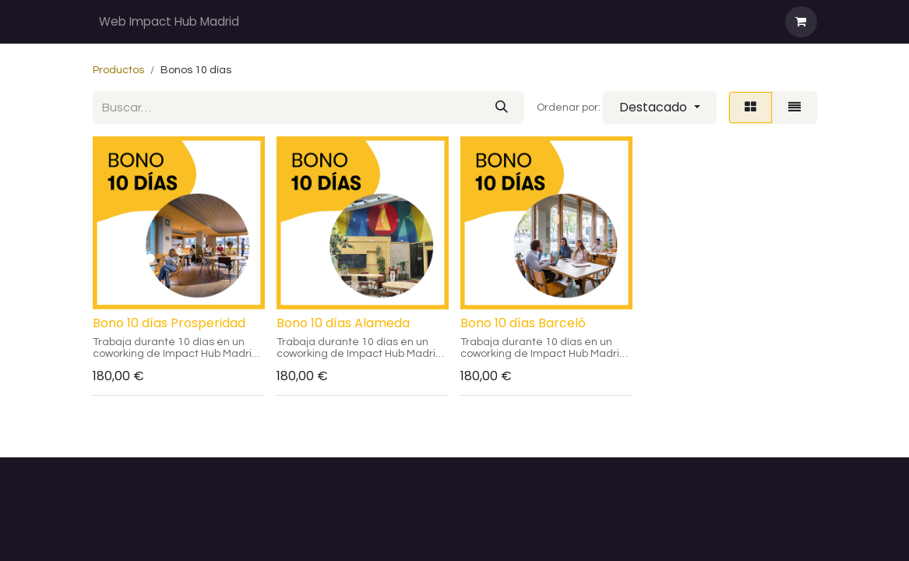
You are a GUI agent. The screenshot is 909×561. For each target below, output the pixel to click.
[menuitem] (169, 22)
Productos (118, 70)
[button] (659, 107)
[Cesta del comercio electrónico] (800, 21)
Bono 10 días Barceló (523, 323)
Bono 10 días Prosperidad (169, 323)
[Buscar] (501, 107)
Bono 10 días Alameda (343, 323)
